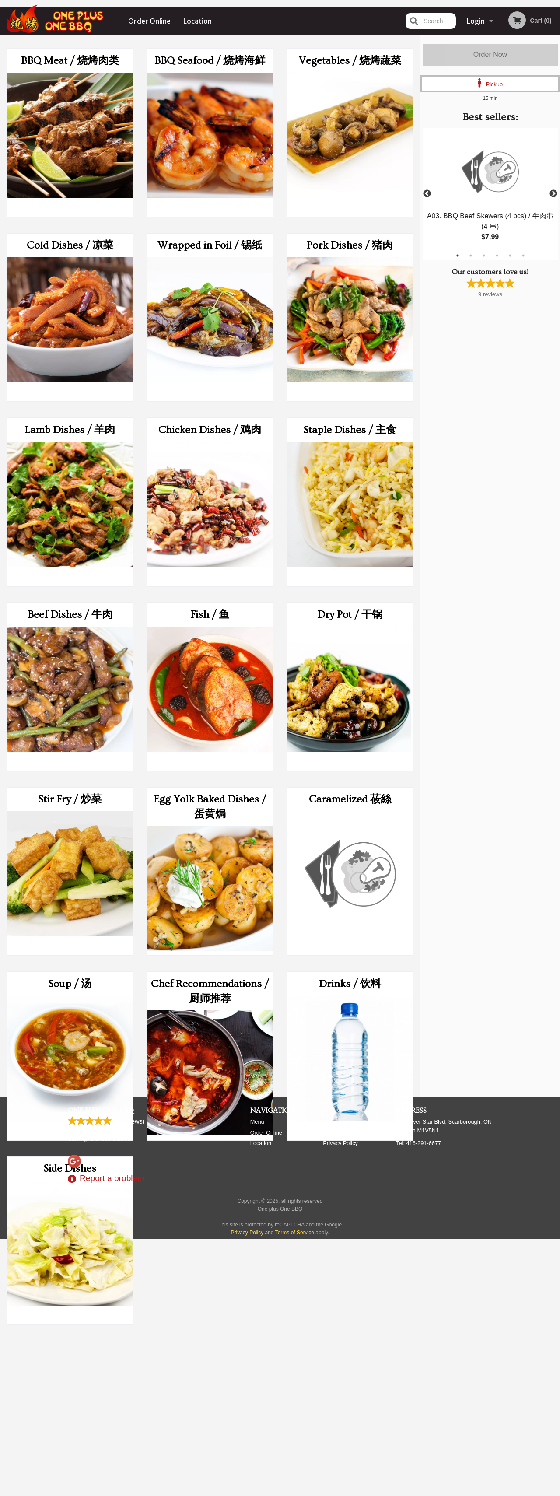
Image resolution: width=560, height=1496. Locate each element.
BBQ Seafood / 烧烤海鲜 (209, 61)
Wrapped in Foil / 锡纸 (210, 245)
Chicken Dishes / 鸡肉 (209, 430)
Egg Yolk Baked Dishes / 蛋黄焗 (210, 806)
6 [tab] (523, 255)
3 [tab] (484, 255)
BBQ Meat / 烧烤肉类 (70, 61)
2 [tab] (470, 255)
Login (476, 21)
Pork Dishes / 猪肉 (350, 245)
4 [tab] (497, 255)
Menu (257, 1379)
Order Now (490, 54)
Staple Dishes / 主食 (349, 430)
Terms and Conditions (350, 1390)
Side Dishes (69, 1168)
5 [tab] (510, 255)
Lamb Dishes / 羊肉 (69, 430)
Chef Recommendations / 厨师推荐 (210, 991)
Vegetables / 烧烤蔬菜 (350, 61)
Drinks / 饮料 (350, 984)
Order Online (149, 21)
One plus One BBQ (101, 1368)
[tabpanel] (490, 194)
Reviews (333, 1379)
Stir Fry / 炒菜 (70, 799)
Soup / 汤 (69, 984)
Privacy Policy (340, 1401)
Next (553, 193)
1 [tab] (457, 255)
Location (197, 21)
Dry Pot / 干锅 (349, 614)
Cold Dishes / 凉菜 (70, 245)
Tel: (418, 1401)
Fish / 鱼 (209, 614)
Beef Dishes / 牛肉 (70, 614)
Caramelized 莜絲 (350, 799)
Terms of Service (294, 1490)
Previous (427, 193)
